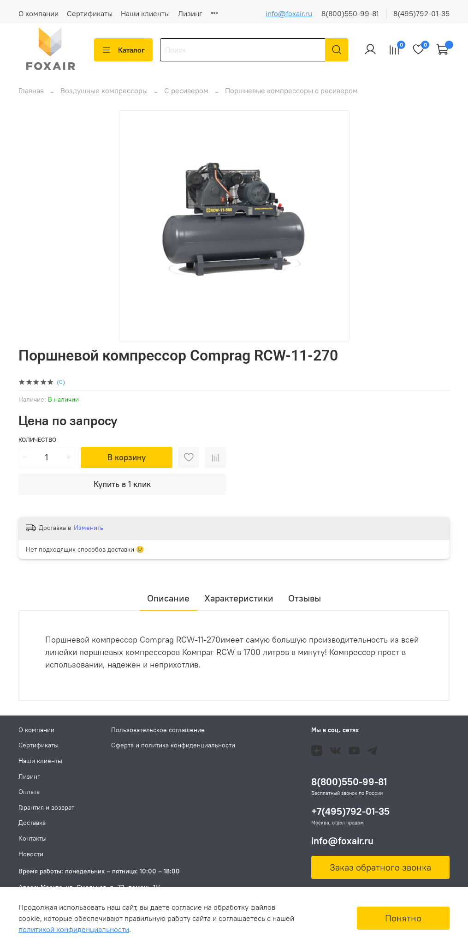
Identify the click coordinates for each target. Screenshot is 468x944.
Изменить (88, 533)
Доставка (32, 823)
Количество (37, 445)
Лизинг (190, 13)
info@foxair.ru (289, 13)
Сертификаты (90, 13)
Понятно (403, 918)
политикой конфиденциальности (73, 929)
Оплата (29, 792)
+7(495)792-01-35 (350, 812)
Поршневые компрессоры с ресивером (291, 96)
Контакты (32, 838)
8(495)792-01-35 (421, 13)
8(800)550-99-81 (350, 13)
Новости (30, 854)
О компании (38, 13)
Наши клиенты (145, 13)
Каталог (123, 49)
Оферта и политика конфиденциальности (173, 745)
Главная (31, 96)
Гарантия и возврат (46, 807)
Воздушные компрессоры (104, 96)
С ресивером (186, 96)
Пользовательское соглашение (158, 730)
